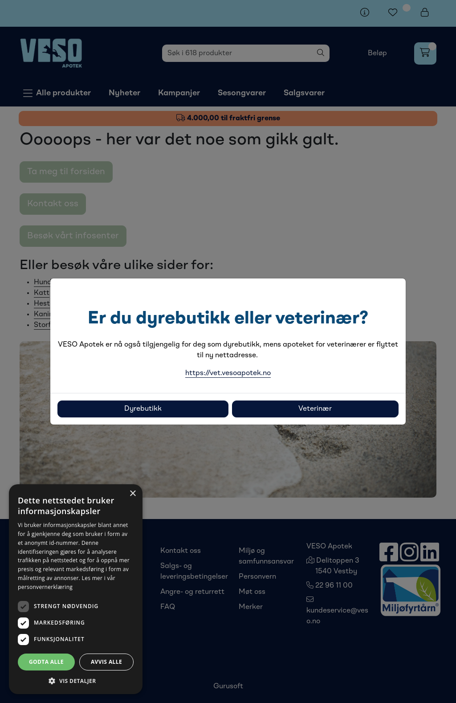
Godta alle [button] (46, 662)
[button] (76, 680)
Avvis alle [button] (106, 662)
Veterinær (315, 409)
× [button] (132, 493)
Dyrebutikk (143, 409)
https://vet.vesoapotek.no (228, 373)
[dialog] (75, 589)
